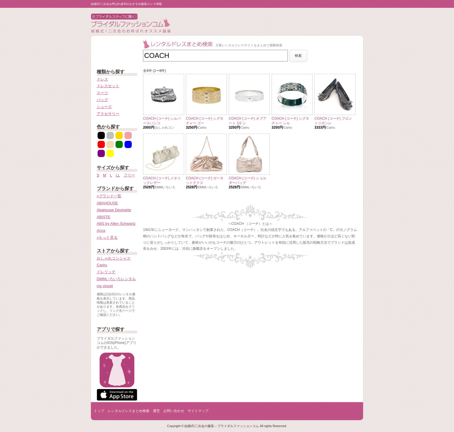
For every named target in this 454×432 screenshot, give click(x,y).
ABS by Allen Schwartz (116, 223)
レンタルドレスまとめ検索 (128, 411)
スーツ (102, 93)
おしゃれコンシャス (114, 258)
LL (118, 175)
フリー (129, 175)
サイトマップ (198, 411)
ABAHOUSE (107, 203)
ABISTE (103, 217)
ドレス (102, 79)
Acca (101, 230)
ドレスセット (108, 86)
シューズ (104, 107)
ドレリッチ (106, 272)
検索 (298, 56)
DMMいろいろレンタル (116, 279)
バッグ (102, 100)
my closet (105, 286)
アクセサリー (108, 114)
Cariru (102, 265)
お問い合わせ (173, 411)
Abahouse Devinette (114, 210)
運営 (156, 411)
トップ (99, 411)
